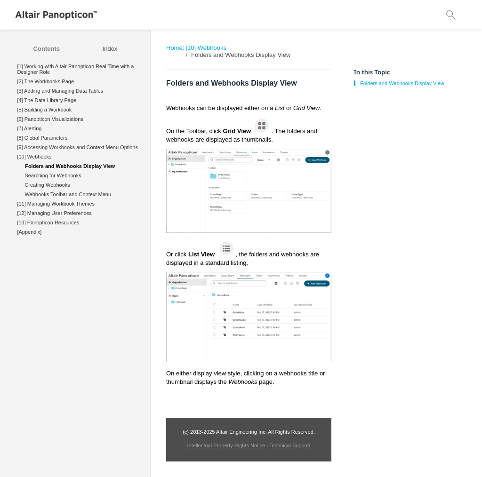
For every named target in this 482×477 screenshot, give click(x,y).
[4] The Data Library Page (46, 100)
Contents (46, 48)
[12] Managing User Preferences (54, 213)
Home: (175, 47)
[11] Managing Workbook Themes (56, 204)
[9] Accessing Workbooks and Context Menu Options (77, 147)
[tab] (46, 48)
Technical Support (289, 445)
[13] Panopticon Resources (48, 222)
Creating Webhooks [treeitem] (47, 185)
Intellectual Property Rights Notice (226, 445)
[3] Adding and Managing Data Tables (60, 91)
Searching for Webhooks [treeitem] (52, 175)
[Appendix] (29, 232)
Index (110, 48)
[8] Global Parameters (42, 138)
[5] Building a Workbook (44, 109)
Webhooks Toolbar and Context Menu (67, 194)
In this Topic (372, 72)
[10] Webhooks (34, 156)
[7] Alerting (29, 128)
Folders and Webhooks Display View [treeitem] (70, 166)
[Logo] (56, 15)
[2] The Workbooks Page (45, 81)
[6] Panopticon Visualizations (50, 119)
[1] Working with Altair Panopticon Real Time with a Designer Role (75, 69)
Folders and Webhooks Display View (240, 54)
